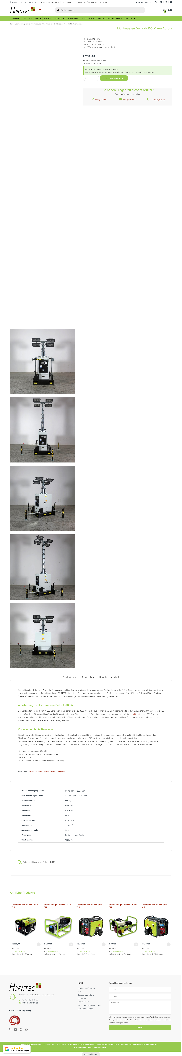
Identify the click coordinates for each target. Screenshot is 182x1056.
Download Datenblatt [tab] (109, 677)
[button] (17, 1049)
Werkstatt (129, 18)
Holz (37, 18)
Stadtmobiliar (87, 18)
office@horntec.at (29, 2)
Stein (100, 18)
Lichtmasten (47, 24)
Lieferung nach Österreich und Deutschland (91, 2)
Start (11, 24)
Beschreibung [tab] (69, 677)
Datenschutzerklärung (86, 995)
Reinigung (58, 18)
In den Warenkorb (116, 78)
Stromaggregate (113, 18)
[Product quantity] (91, 78)
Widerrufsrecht (83, 1002)
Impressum (82, 998)
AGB (79, 992)
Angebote (15, 18)
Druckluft (26, 18)
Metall (46, 18)
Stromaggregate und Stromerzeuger (28, 24)
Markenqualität (67, 2)
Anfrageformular (101, 100)
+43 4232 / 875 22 (143, 2)
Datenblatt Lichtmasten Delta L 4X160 (39, 862)
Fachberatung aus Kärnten (49, 2)
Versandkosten (20, 951)
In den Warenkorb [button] (39, 944)
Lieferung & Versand (85, 1009)
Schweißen (72, 18)
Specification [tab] (87, 677)
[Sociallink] (10, 1029)
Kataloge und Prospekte (86, 988)
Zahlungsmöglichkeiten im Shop (89, 1005)
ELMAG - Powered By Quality (20, 1010)
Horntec (14, 2)
